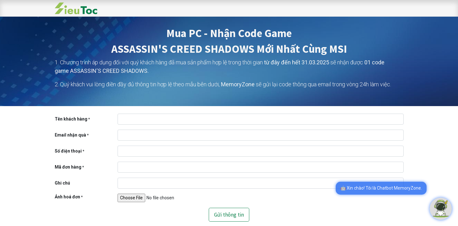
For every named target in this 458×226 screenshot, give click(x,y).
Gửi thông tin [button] (229, 214)
